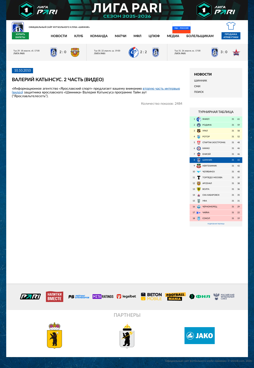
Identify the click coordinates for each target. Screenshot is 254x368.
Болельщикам (177, 38)
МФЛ (115, 38)
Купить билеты (234, 38)
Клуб (56, 38)
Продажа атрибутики (208, 38)
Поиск (199, 94)
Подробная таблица (216, 226)
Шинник (200, 83)
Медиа (151, 38)
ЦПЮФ (132, 38)
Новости (37, 38)
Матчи (98, 38)
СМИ (197, 88)
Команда (77, 38)
